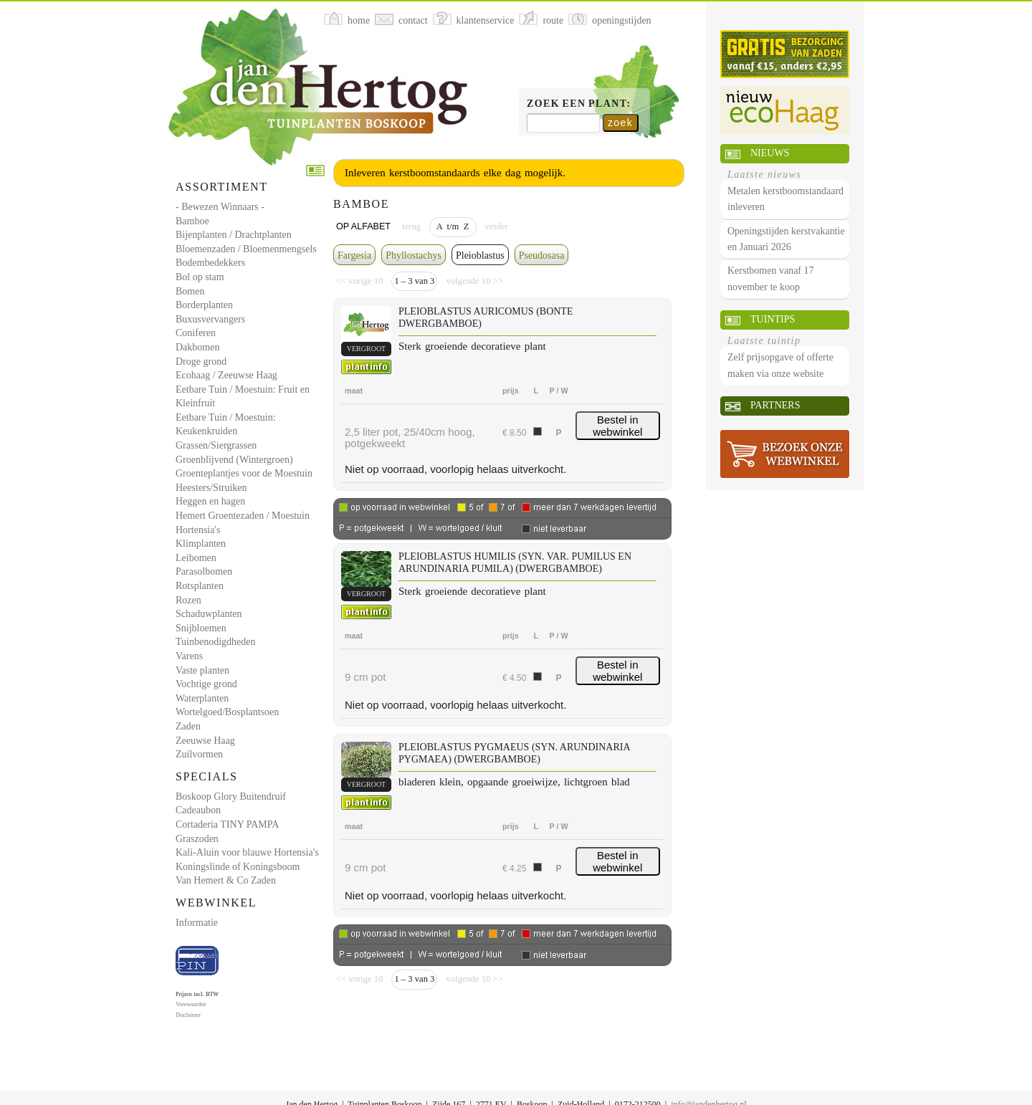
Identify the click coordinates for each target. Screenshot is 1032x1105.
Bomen (190, 291)
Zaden (188, 726)
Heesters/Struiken (211, 487)
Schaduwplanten (209, 613)
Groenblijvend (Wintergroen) (234, 459)
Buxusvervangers (210, 319)
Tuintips (772, 319)
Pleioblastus (480, 255)
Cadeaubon (198, 810)
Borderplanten (204, 305)
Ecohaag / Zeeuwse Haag (226, 375)
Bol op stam (200, 277)
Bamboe (192, 221)
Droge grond (201, 361)
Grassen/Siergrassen (216, 445)
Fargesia (354, 255)
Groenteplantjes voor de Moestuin (244, 473)
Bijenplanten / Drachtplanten (234, 234)
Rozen (188, 600)
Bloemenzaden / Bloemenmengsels (246, 249)
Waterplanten (202, 698)
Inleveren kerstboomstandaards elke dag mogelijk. (455, 172)
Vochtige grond (206, 684)
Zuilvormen (199, 754)
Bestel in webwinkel (617, 425)
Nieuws (769, 153)
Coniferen (196, 332)
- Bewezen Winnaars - (220, 206)
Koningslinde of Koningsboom (238, 866)
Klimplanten (201, 543)
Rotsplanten (200, 585)
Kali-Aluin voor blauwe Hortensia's (247, 852)
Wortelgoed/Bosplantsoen (227, 712)
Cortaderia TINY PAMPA (227, 824)
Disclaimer (188, 1015)
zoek (620, 122)
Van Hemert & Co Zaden (226, 880)
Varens (189, 656)
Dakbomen (197, 347)
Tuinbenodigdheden (215, 641)
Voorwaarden (191, 1004)
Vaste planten (202, 670)
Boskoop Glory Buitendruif (231, 796)
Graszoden (197, 838)
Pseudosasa (542, 255)
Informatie (197, 922)
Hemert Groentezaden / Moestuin (243, 515)
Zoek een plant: (579, 103)
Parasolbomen (204, 571)
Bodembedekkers (210, 262)
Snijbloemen (201, 628)
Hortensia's (198, 530)
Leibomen (196, 557)
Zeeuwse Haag (205, 740)
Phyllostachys (413, 255)
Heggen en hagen (210, 501)
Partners (775, 405)
